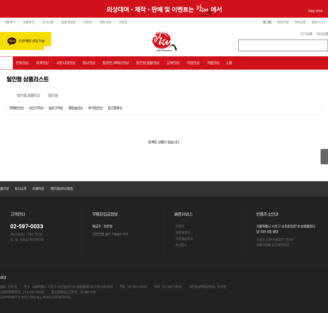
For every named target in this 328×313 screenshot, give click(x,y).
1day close (316, 11)
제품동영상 (183, 232)
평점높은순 (75, 108)
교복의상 (173, 62)
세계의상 (42, 62)
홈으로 (4, 189)
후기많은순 (95, 108)
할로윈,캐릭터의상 (115, 62)
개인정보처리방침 (61, 189)
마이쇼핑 (300, 22)
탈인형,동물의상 (147, 62)
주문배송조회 (184, 239)
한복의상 (22, 62)
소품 (229, 62)
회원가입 (283, 22)
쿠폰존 (123, 22)
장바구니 (318, 22)
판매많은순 (16, 108)
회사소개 (20, 189)
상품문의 (29, 22)
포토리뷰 (105, 22)
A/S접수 (181, 245)
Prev (46, 48)
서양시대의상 (65, 62)
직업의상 (193, 62)
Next (49, 48)
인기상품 (306, 34)
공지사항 (48, 22)
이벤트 (87, 22)
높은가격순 (56, 108)
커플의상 (213, 62)
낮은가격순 (36, 108)
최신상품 (322, 34)
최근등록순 (115, 108)
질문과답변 (68, 22)
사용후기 (10, 22)
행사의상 (89, 62)
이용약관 (38, 189)
